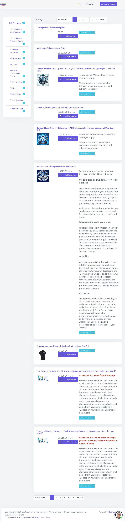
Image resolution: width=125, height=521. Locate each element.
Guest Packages (17, 109)
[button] (79, 4)
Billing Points (17, 94)
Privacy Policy (21, 517)
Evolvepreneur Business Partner (17, 41)
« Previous (62, 19)
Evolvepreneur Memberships (17, 31)
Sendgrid (17, 64)
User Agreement (10, 517)
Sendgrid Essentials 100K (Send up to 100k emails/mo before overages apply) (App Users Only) (75, 129)
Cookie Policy (31, 517)
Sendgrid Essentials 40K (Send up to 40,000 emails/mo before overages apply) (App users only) (76, 70)
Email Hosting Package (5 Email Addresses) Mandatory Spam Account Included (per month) (76, 371)
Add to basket (67, 36)
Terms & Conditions (43, 517)
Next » (102, 19)
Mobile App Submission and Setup (51, 48)
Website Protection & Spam (17, 73)
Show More (87, 32)
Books (17, 88)
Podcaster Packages (17, 51)
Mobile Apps (17, 58)
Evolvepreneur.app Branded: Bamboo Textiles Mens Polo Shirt (63, 346)
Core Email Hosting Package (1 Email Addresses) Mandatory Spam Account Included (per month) (75, 432)
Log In (89, 4)
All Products (17, 23)
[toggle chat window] (119, 515)
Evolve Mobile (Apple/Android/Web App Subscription (60, 107)
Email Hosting (17, 82)
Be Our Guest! (108, 4)
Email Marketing (17, 101)
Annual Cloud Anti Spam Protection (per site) (56, 166)
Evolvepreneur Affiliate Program (51, 27)
